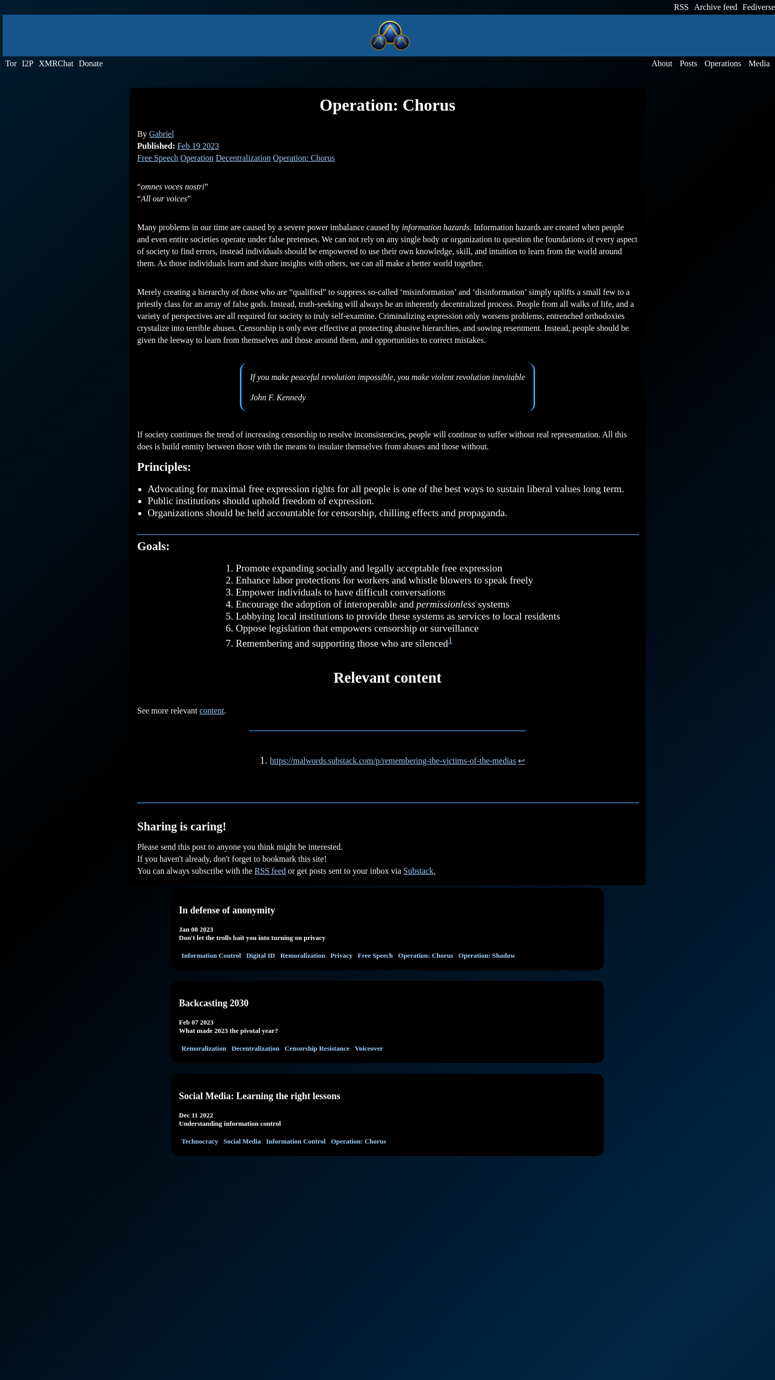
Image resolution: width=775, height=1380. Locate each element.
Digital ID (260, 955)
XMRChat (56, 63)
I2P (27, 63)
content (212, 710)
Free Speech (157, 157)
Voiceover (369, 1048)
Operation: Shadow (486, 955)
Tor (11, 63)
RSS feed (270, 870)
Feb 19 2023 (198, 145)
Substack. (419, 870)
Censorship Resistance (317, 1048)
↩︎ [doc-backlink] (521, 760)
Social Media (242, 1141)
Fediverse (759, 7)
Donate (91, 63)
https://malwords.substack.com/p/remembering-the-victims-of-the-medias (393, 760)
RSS (681, 7)
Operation (197, 157)
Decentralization (243, 157)
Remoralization (302, 955)
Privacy (341, 955)
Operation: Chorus (304, 157)
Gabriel (161, 133)
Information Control (211, 955)
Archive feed (715, 7)
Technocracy (199, 1141)
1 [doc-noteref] (450, 640)
